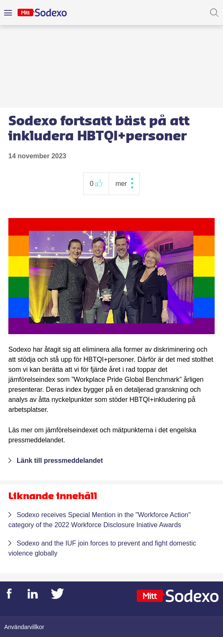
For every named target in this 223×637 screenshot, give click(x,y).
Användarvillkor (24, 627)
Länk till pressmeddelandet (60, 460)
